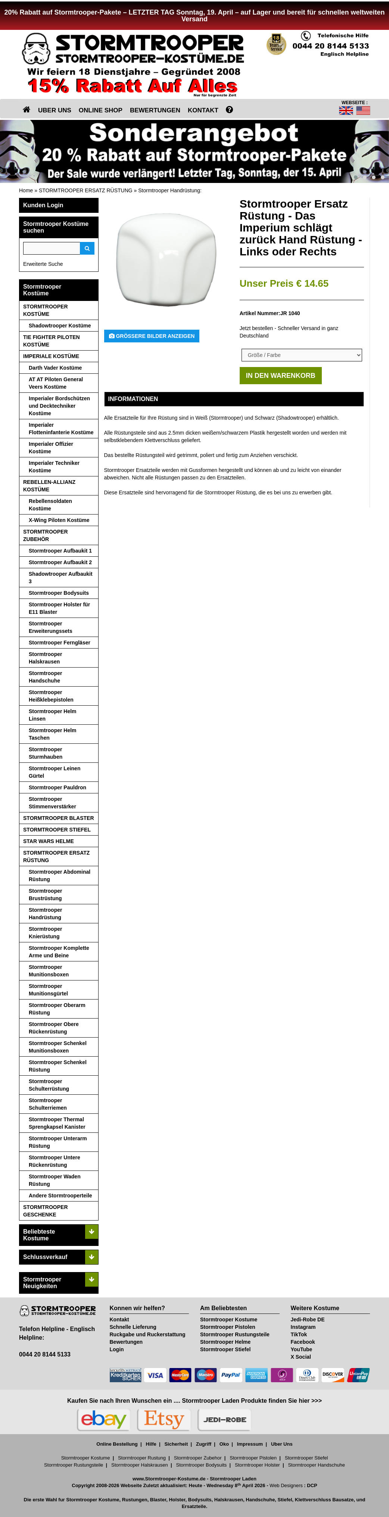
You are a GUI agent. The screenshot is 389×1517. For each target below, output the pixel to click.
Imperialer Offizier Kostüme (51, 447)
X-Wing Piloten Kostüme (59, 520)
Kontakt (119, 1319)
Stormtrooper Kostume (228, 1319)
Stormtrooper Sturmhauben (45, 753)
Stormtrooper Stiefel (225, 1349)
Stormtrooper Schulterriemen (48, 1104)
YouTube (301, 1349)
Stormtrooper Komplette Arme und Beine (59, 951)
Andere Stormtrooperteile (60, 1196)
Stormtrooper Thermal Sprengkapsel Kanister (57, 1123)
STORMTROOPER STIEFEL (57, 830)
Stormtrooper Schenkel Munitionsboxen (58, 1047)
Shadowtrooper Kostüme (60, 326)
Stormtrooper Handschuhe (45, 677)
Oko (224, 1444)
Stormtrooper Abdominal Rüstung (59, 875)
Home (26, 190)
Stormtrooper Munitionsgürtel (48, 990)
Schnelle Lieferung (133, 1327)
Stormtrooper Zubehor (198, 1458)
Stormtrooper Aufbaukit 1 (60, 551)
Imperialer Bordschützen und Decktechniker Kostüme (59, 405)
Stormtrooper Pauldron (57, 787)
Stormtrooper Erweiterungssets (50, 627)
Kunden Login (43, 205)
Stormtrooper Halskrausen (45, 658)
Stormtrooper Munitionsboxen (49, 970)
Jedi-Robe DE (308, 1319)
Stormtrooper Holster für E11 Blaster (59, 608)
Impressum (250, 1444)
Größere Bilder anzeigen (152, 336)
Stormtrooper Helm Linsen (53, 715)
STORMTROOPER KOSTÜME (45, 310)
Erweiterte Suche (43, 264)
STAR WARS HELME (48, 841)
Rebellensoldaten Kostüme (50, 505)
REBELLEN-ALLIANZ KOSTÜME (49, 485)
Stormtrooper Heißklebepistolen (51, 696)
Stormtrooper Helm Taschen (53, 734)
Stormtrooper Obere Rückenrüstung (54, 1028)
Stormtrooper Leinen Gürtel (54, 772)
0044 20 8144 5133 (45, 1354)
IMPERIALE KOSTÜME (51, 356)
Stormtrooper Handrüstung (169, 190)
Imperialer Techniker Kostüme (54, 466)
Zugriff (203, 1444)
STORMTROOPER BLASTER (58, 818)
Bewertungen (126, 1342)
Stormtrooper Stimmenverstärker (52, 802)
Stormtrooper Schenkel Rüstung (58, 1066)
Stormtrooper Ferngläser (59, 643)
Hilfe (151, 1444)
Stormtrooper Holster (257, 1465)
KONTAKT (203, 110)
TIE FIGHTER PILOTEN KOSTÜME (51, 341)
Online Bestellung (117, 1444)
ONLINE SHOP (100, 110)
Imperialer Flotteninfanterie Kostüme (61, 428)
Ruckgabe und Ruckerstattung (148, 1334)
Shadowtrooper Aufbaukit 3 (61, 577)
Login (117, 1349)
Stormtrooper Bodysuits (59, 593)
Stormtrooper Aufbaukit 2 (60, 562)
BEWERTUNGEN (155, 110)
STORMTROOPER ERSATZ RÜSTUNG (86, 190)
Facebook (303, 1342)
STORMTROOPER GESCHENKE (45, 1211)
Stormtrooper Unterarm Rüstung (58, 1142)
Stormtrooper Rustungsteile (235, 1334)
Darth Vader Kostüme (55, 368)
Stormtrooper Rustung (142, 1458)
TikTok (299, 1334)
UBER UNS (54, 110)
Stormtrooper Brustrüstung (45, 894)
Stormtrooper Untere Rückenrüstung (54, 1161)
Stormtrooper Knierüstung (45, 932)
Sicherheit (176, 1444)
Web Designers (286, 1485)
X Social (301, 1357)
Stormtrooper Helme (225, 1342)
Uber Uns (282, 1444)
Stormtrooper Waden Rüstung (55, 1180)
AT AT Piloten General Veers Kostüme (56, 383)
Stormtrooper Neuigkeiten (42, 1282)
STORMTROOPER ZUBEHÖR (45, 535)
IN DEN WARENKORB (280, 375)
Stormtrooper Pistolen (227, 1327)
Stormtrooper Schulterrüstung (49, 1085)
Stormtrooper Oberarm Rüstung (57, 1009)
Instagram (303, 1327)
